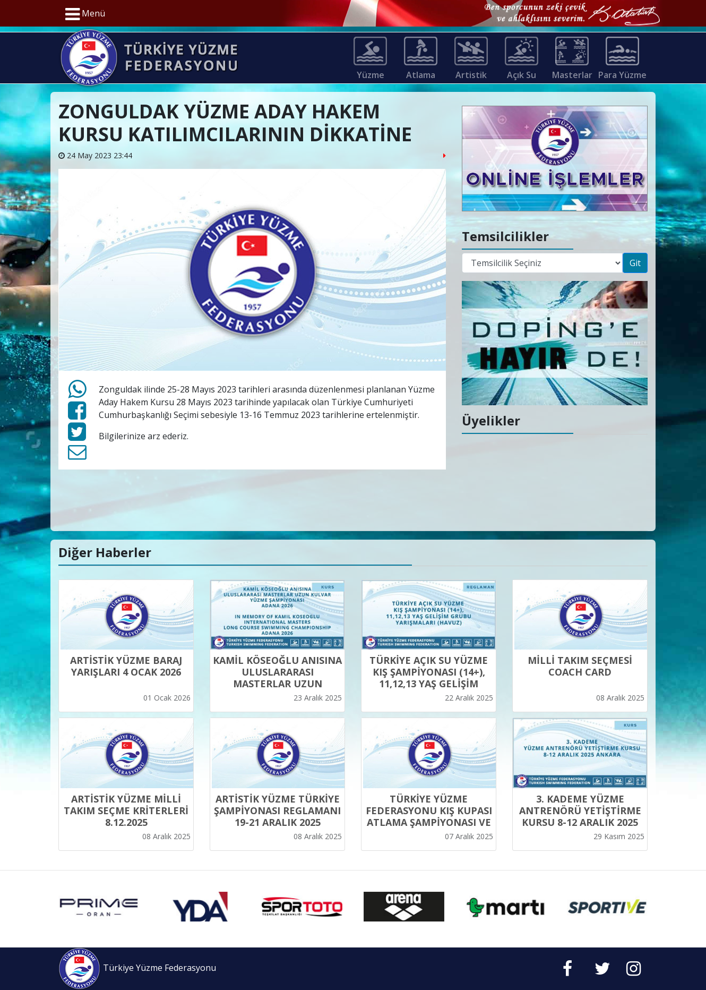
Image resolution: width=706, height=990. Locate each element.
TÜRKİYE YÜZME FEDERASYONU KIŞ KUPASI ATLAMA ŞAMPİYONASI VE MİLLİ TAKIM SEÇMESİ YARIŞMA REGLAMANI (429, 822)
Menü (85, 14)
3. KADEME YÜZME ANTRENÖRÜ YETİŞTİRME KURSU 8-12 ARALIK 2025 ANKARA (580, 816)
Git (635, 263)
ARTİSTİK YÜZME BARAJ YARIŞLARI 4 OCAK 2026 (126, 666)
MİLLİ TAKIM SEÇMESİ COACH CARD (580, 666)
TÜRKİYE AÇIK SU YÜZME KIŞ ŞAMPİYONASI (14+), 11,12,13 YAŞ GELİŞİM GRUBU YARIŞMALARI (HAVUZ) (428, 683)
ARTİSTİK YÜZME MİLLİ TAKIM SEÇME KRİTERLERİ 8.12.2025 (126, 810)
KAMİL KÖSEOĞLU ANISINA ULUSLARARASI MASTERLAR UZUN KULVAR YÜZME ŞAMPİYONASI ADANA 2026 (277, 683)
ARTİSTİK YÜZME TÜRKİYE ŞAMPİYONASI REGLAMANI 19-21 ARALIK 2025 (277, 810)
